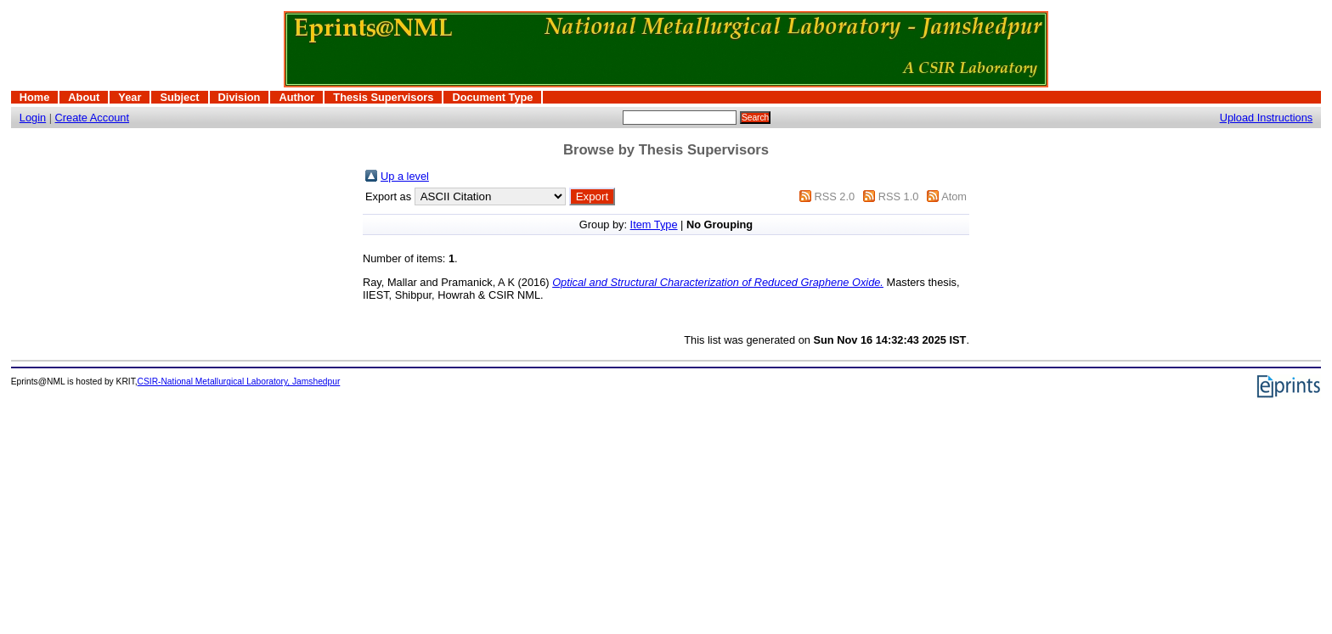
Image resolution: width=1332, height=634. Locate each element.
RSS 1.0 (898, 196)
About (83, 97)
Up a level (405, 176)
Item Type (654, 224)
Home (35, 97)
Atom (954, 196)
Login (33, 117)
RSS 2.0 (834, 196)
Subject (179, 97)
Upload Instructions (1266, 117)
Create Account (92, 117)
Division (239, 97)
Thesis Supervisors (383, 97)
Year (129, 97)
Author (296, 97)
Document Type (492, 97)
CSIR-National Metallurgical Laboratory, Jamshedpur (239, 381)
